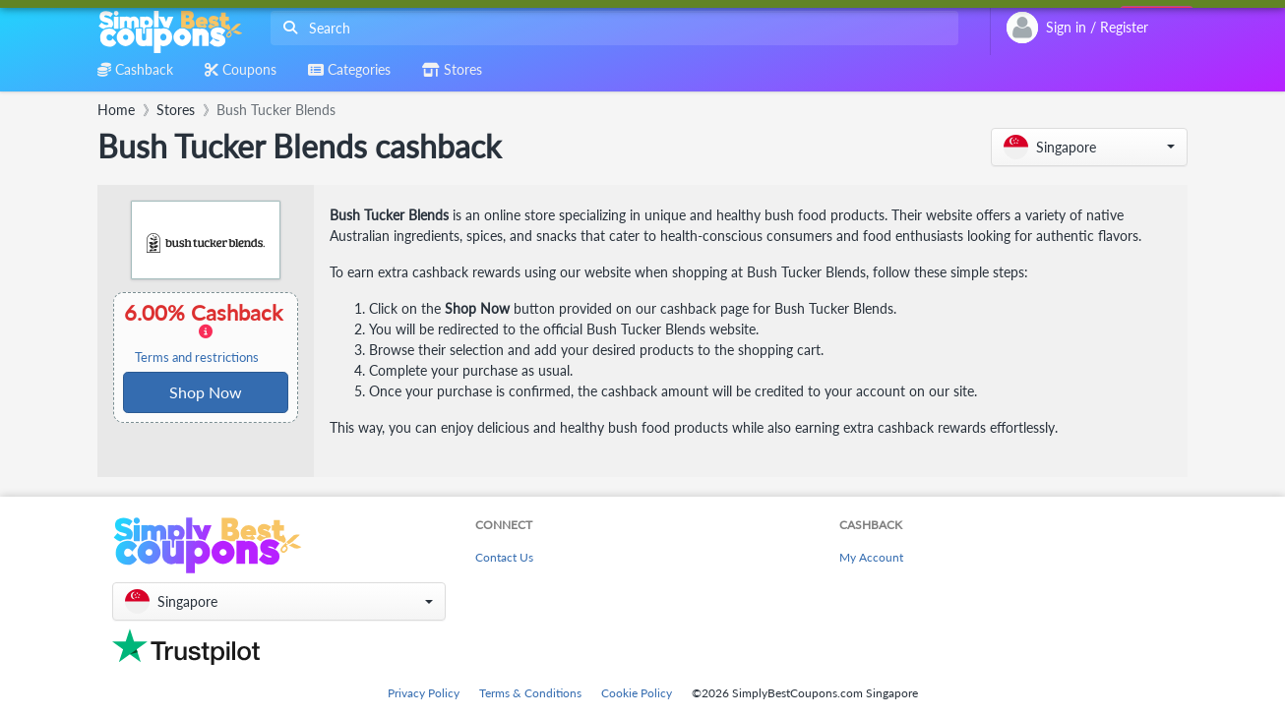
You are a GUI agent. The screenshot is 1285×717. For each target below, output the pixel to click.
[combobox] (610, 28)
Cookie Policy (636, 693)
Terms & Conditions (530, 693)
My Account (871, 557)
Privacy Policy (423, 693)
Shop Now (205, 392)
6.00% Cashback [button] (205, 332)
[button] (1089, 147)
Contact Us (504, 557)
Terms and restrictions (197, 357)
